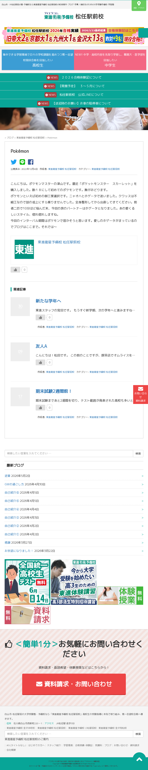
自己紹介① (12, 534)
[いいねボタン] (15, 270)
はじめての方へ (36, 745)
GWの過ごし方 (14, 484)
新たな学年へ (48, 301)
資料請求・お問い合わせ (74, 684)
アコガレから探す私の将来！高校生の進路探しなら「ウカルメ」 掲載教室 (74, 761)
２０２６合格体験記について (74, 77)
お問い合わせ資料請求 (140, 394)
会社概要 (11, 750)
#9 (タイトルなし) (16, 745)
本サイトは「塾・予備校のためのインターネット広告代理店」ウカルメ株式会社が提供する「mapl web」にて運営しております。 (74, 766)
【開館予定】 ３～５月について (74, 86)
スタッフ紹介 (54, 745)
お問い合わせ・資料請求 (126, 745)
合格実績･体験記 (83, 745)
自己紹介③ (12, 518)
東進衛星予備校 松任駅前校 (30, 137)
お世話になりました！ (19, 551)
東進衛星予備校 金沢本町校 (21, 728)
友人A (41, 346)
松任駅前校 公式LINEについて (74, 95)
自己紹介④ (12, 509)
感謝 (7, 543)
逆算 (7, 476)
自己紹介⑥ (12, 493)
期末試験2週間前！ (54, 391)
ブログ (10, 137)
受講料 (98, 745)
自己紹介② (12, 526)
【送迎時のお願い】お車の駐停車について (74, 103)
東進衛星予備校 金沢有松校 (112, 728)
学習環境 (68, 745)
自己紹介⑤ (12, 501)
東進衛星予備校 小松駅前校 (82, 728)
